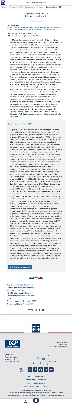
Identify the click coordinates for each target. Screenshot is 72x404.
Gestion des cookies (36, 394)
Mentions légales (14, 392)
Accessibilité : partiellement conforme (31, 392)
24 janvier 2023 (29, 301)
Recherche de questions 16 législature (31, 7)
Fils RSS (60, 392)
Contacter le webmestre (50, 392)
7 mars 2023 (28, 304)
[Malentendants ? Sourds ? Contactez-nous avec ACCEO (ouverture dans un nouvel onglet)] (20, 369)
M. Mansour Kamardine (23, 285)
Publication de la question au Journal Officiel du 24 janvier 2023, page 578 (34, 27)
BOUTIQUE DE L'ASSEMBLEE (35, 376)
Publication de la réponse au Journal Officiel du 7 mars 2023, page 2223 (33, 29)
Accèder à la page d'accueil (3, 3)
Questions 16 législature (9, 7)
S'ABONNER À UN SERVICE (35, 383)
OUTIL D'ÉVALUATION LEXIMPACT (35, 386)
